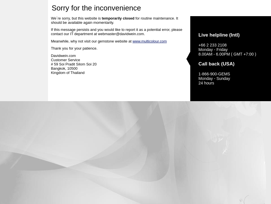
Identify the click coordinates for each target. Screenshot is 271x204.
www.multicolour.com (149, 41)
